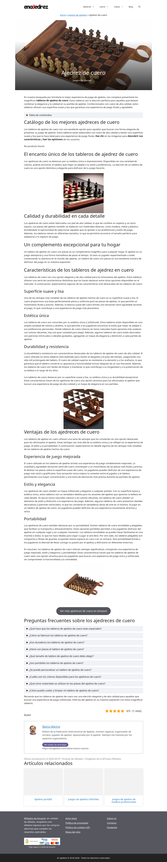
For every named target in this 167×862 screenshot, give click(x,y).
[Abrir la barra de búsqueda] (139, 7)
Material (90, 7)
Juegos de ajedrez (77, 15)
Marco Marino (51, 726)
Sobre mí (111, 818)
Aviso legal (71, 818)
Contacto (112, 822)
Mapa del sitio (73, 831)
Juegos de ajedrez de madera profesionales (124, 800)
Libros (105, 7)
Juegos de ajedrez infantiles (83, 799)
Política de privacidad (77, 822)
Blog (131, 6)
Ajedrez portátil (43, 799)
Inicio (63, 15)
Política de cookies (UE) (78, 827)
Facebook (112, 827)
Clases (120, 7)
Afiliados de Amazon (35, 818)
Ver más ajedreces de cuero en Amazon (83, 611)
